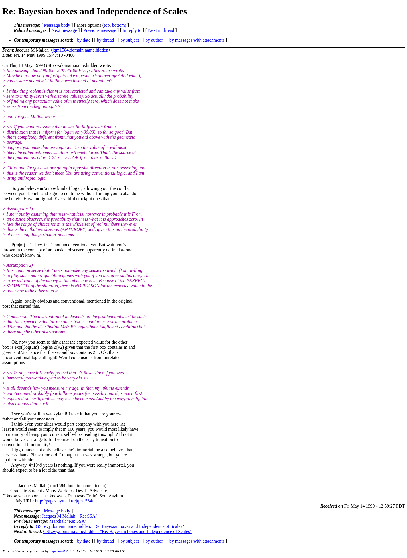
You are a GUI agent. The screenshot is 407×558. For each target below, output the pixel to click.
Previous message (100, 30)
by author (154, 40)
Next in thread (161, 30)
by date (83, 40)
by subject (129, 40)
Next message (64, 30)
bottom (118, 25)
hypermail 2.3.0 (62, 551)
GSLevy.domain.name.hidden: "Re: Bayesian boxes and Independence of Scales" (110, 526)
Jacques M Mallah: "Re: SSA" (69, 516)
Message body (57, 25)
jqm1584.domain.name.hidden (80, 50)
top (107, 25)
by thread (105, 40)
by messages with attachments (196, 40)
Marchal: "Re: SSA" (67, 521)
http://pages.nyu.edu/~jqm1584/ (64, 500)
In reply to (132, 30)
